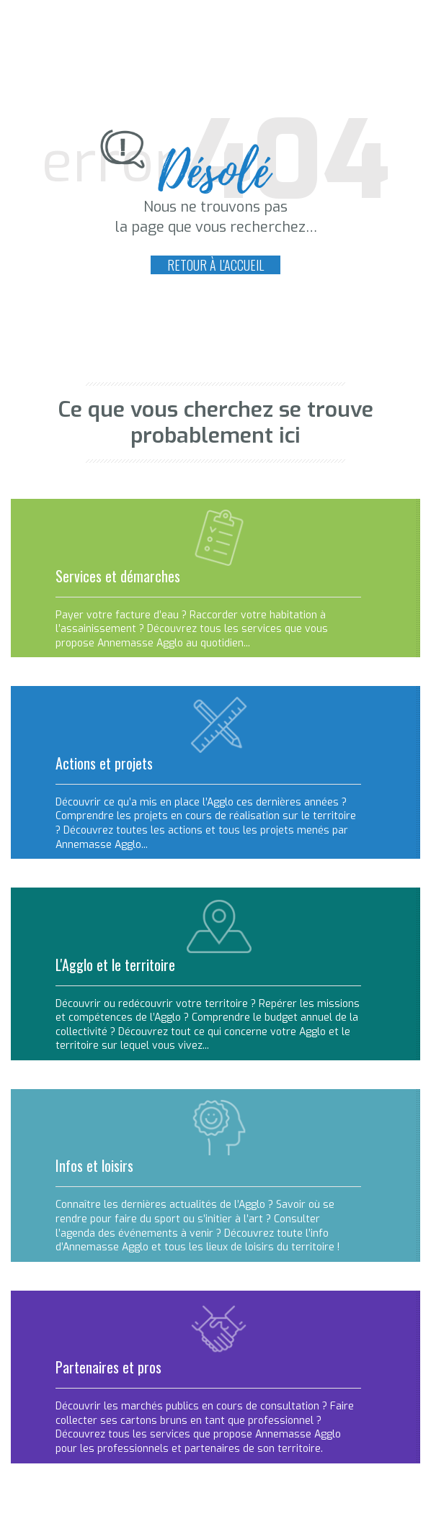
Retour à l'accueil (215, 265)
